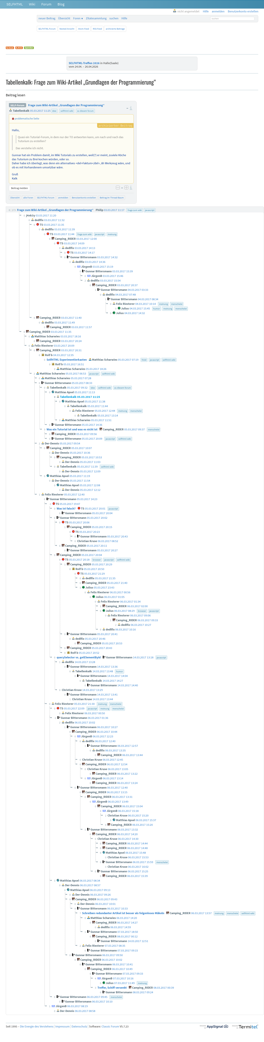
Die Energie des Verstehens (37, 1026)
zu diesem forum (85, 110)
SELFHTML (14, 4)
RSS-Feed (97, 28)
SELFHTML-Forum (47, 28)
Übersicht (64, 18)
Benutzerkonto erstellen (84, 197)
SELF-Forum (17, 105)
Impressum (62, 1026)
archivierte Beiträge (115, 28)
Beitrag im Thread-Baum (112, 197)
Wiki (32, 4)
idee (54, 110)
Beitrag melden (19, 188)
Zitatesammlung (96, 18)
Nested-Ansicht (66, 28)
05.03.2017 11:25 (40, 111)
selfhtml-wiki (66, 110)
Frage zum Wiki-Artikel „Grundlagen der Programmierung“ (66, 105)
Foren (76, 18)
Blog (60, 4)
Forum (46, 4)
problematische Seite (27, 118)
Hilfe (124, 18)
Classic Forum (110, 1026)
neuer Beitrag (46, 18)
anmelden (63, 197)
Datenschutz (79, 1026)
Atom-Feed (83, 28)
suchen (113, 18)
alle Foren (28, 197)
